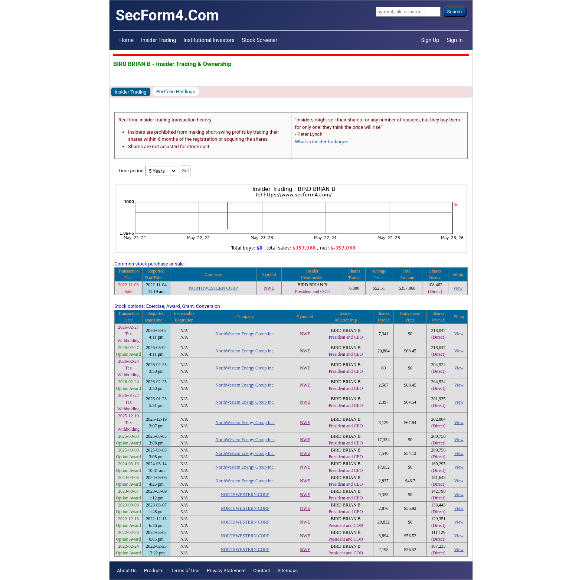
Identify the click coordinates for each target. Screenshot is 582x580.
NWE (269, 288)
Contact (261, 570)
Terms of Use (185, 570)
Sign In (454, 40)
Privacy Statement (226, 570)
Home (127, 40)
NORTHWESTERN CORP (213, 288)
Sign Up (430, 40)
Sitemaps (288, 570)
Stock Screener (260, 40)
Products (153, 570)
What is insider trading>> (321, 141)
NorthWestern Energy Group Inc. (244, 333)
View (457, 288)
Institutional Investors (208, 40)
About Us (127, 570)
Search (454, 11)
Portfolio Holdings (175, 91)
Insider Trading (158, 40)
